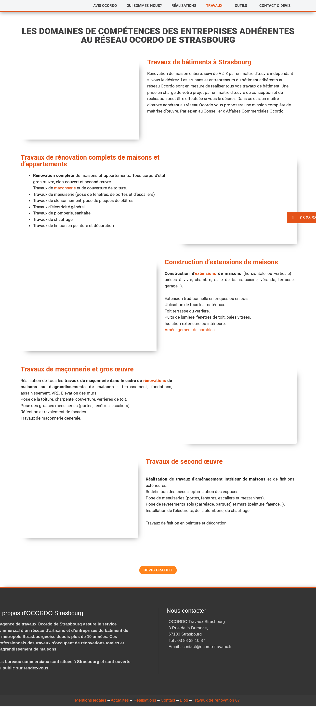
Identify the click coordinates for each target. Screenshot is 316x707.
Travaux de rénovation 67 (216, 701)
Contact (168, 701)
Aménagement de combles (190, 329)
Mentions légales (90, 701)
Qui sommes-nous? (144, 5)
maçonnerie (65, 187)
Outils (241, 5)
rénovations (154, 380)
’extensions (205, 273)
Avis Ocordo (105, 5)
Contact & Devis (274, 5)
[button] (215, 5)
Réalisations (183, 5)
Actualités (120, 701)
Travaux (214, 5)
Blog (184, 701)
